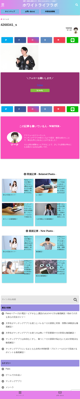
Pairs (8, 319)
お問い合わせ (30, 11)
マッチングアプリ (14, 332)
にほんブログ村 (13, 371)
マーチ (69, 30)
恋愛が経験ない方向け (16, 356)
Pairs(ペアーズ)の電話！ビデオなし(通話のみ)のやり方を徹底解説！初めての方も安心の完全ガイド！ (41, 266)
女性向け (10, 350)
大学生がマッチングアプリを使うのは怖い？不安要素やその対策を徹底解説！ (41, 283)
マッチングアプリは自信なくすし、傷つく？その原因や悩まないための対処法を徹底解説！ (42, 291)
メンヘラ (10, 338)
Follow (40, 85)
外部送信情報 (50, 11)
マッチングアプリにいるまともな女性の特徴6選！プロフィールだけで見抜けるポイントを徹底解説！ (41, 301)
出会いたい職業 (13, 344)
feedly (40, 90)
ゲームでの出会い (14, 325)
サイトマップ (10, 11)
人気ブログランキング (10, 381)
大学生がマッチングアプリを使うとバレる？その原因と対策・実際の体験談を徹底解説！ (42, 275)
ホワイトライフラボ (40, 5)
